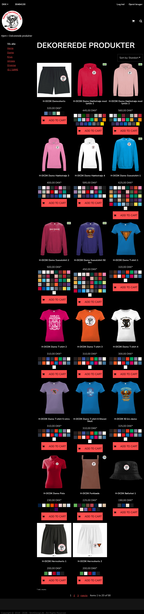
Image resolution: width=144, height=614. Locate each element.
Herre (10, 48)
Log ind (120, 4)
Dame (10, 52)
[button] (5, 4)
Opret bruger (136, 4)
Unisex (11, 60)
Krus (10, 56)
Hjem (4, 35)
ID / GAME (12, 69)
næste (84, 595)
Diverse (11, 65)
